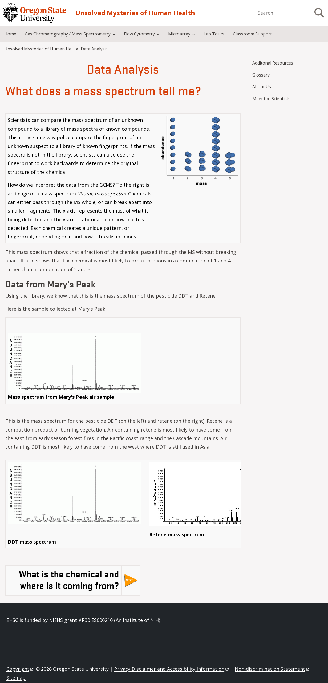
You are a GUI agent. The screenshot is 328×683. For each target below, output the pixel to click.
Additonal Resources (272, 63)
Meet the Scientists (271, 99)
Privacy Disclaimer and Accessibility (171, 669)
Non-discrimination (272, 669)
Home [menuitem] (10, 34)
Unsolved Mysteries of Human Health (135, 13)
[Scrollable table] (123, 180)
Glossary (261, 75)
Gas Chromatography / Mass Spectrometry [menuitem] (68, 34)
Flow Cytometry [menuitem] (139, 34)
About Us (261, 87)
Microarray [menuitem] (179, 34)
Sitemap (16, 677)
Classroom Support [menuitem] (252, 34)
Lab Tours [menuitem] (214, 34)
